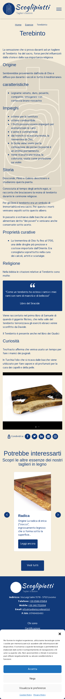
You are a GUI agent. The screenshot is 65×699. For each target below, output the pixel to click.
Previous (7, 531)
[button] (60, 634)
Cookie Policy (26, 695)
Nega (32, 679)
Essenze (29, 25)
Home (18, 25)
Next (58, 531)
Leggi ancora (32, 508)
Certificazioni (32, 628)
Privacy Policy (39, 695)
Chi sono (32, 623)
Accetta (32, 669)
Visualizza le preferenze (32, 688)
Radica (24, 532)
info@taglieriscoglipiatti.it (36, 609)
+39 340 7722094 (37, 606)
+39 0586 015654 (38, 601)
